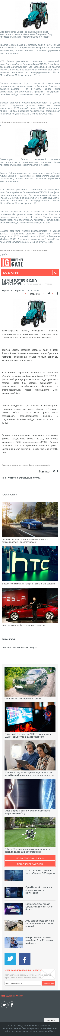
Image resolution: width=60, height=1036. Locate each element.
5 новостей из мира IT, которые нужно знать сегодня (28, 584)
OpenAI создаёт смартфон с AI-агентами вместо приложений (39, 890)
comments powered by (19, 647)
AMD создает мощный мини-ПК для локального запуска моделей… (39, 923)
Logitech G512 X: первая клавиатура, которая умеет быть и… (39, 907)
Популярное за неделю (30, 858)
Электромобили (24, 477)
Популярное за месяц (30, 864)
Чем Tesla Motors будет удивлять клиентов (23, 625)
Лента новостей (34, 284)
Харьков (12, 477)
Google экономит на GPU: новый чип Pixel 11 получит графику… (39, 940)
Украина (36, 477)
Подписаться (48, 983)
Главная (48, 284)
